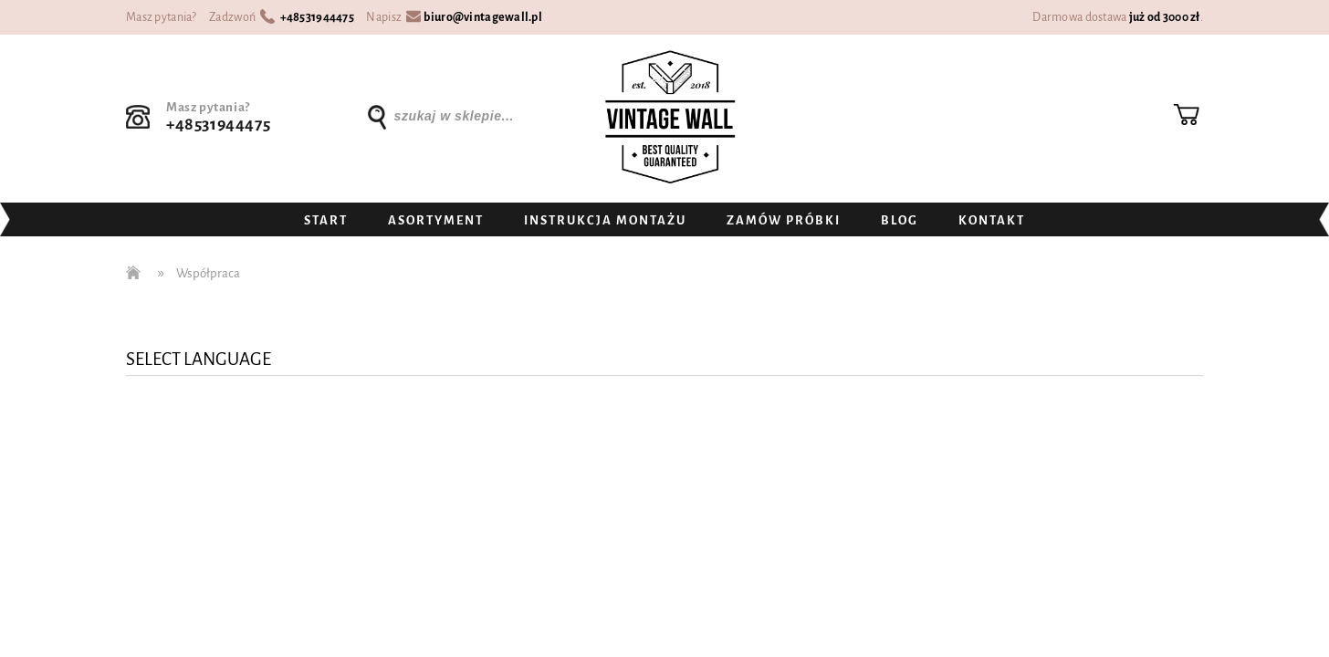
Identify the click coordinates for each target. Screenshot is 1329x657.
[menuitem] (326, 221)
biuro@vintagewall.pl (483, 17)
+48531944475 (317, 17)
